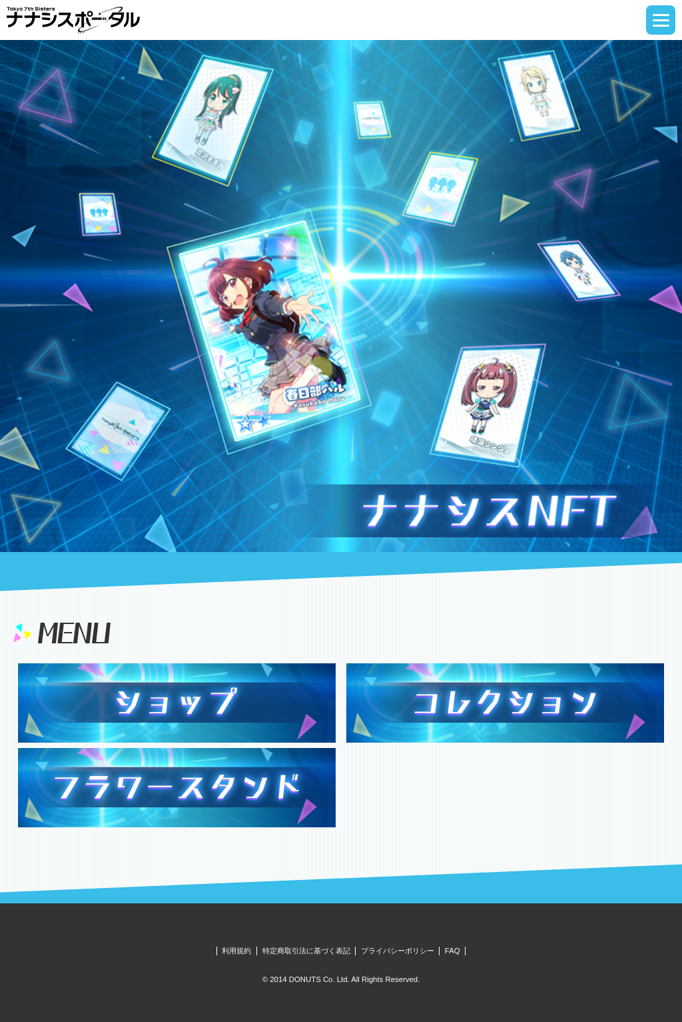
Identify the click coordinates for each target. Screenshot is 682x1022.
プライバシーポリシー (397, 951)
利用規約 (236, 951)
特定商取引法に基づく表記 (306, 951)
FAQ (452, 951)
